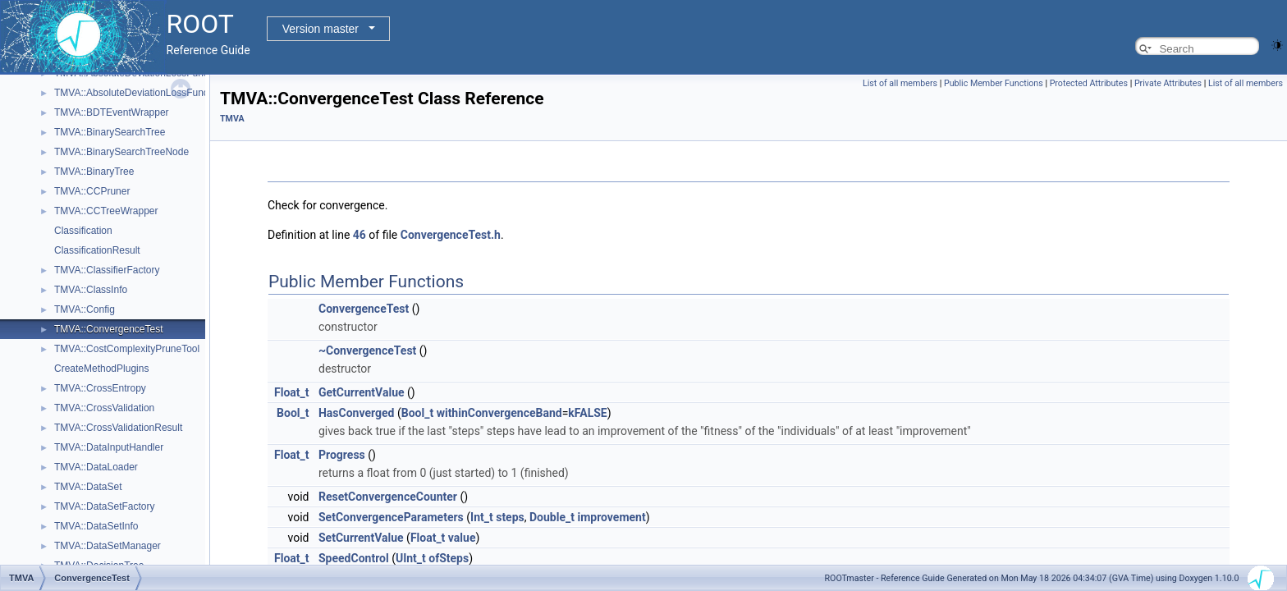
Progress (341, 454)
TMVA (232, 118)
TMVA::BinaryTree (94, 171)
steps (510, 517)
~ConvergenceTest (367, 350)
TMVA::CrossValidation (104, 408)
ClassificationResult (97, 250)
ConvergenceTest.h (451, 234)
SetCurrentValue (361, 537)
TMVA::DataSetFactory (104, 506)
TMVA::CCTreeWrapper (106, 211)
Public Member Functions (993, 83)
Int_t (481, 517)
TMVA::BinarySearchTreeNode (121, 152)
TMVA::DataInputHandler (108, 447)
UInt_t (411, 558)
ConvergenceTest (363, 308)
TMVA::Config (84, 309)
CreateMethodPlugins (101, 368)
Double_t (552, 517)
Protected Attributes (1089, 83)
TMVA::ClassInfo (90, 290)
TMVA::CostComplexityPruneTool (126, 349)
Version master (320, 28)
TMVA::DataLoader (96, 467)
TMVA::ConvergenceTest (108, 329)
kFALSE (587, 412)
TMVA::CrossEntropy (100, 388)
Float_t (291, 392)
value (462, 537)
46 (359, 234)
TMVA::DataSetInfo (96, 526)
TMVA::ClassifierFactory (106, 270)
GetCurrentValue (361, 392)
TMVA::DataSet (87, 486)
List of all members (900, 83)
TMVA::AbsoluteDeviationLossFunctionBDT (149, 92)
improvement (611, 517)
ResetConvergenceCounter (387, 496)
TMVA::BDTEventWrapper (111, 112)
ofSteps (448, 558)
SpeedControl (353, 558)
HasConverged (356, 412)
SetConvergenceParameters (391, 517)
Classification (83, 230)
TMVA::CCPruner (92, 191)
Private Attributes (1168, 83)
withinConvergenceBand (499, 412)
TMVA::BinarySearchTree (109, 132)
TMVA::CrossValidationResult (118, 427)
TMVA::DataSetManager (107, 546)
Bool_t (293, 412)
